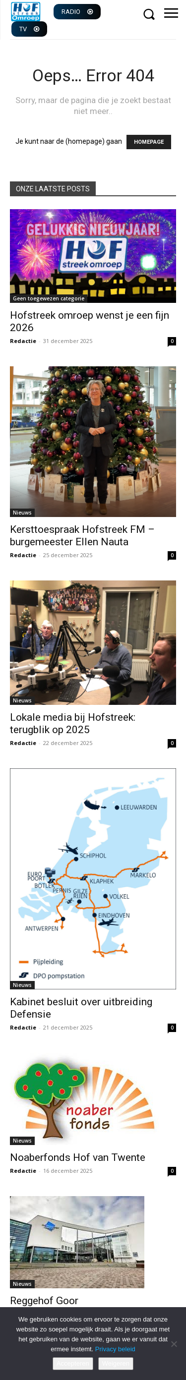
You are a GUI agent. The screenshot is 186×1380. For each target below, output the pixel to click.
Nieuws (22, 512)
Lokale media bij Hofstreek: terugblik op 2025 (72, 723)
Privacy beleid (115, 1349)
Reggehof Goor (44, 1301)
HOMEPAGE (149, 142)
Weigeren (115, 1363)
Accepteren (73, 1363)
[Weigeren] (174, 1344)
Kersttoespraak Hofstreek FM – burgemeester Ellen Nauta (82, 535)
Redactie (23, 341)
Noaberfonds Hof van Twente (77, 1157)
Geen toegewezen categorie (48, 298)
